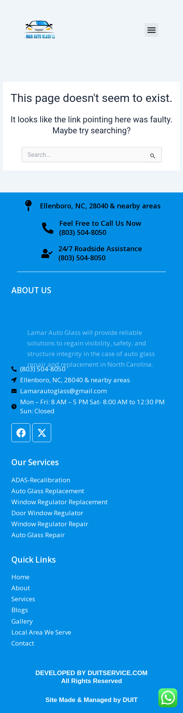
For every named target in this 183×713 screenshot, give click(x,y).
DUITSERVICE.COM (117, 673)
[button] (151, 30)
